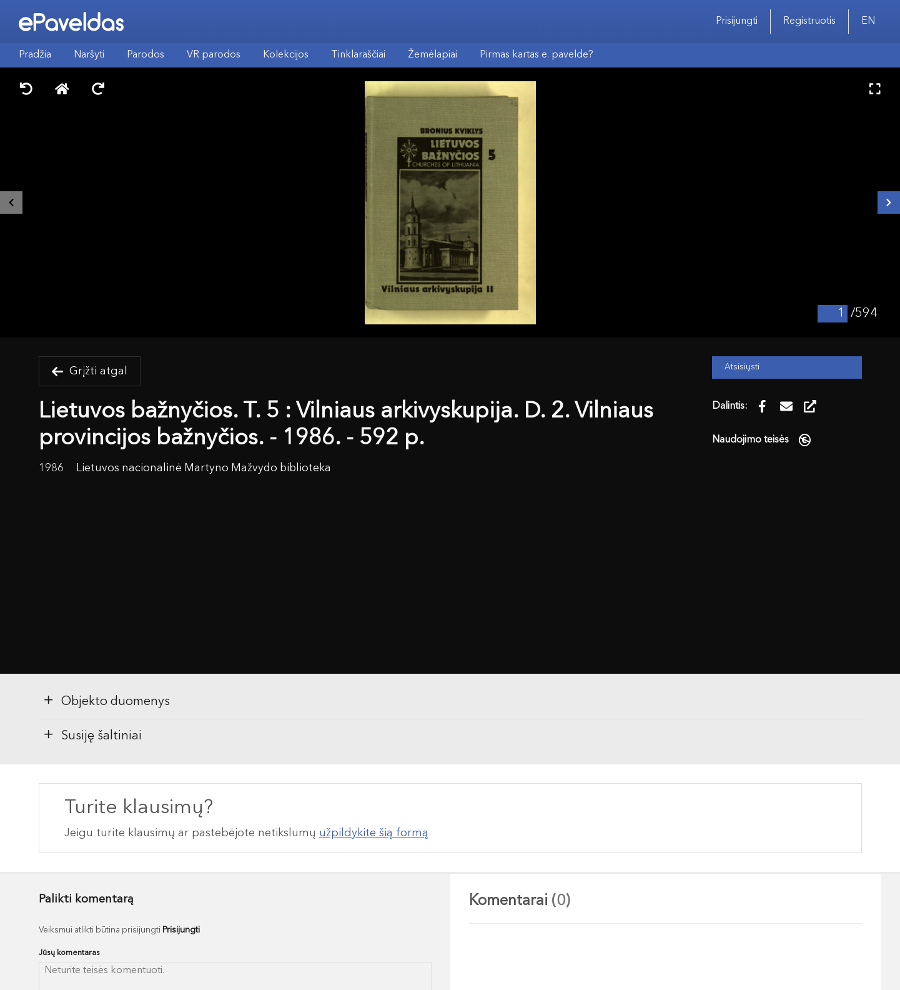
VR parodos (213, 55)
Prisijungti (737, 21)
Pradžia (35, 55)
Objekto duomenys (106, 700)
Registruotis (809, 21)
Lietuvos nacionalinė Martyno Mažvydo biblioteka (203, 468)
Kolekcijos (286, 55)
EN (868, 21)
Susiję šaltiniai (92, 735)
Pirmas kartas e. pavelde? (536, 55)
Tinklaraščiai (358, 55)
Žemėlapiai (432, 55)
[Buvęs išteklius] (11, 202)
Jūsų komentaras (69, 953)
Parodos (145, 55)
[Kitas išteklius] (889, 202)
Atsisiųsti (741, 367)
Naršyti (89, 55)
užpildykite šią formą (373, 833)
